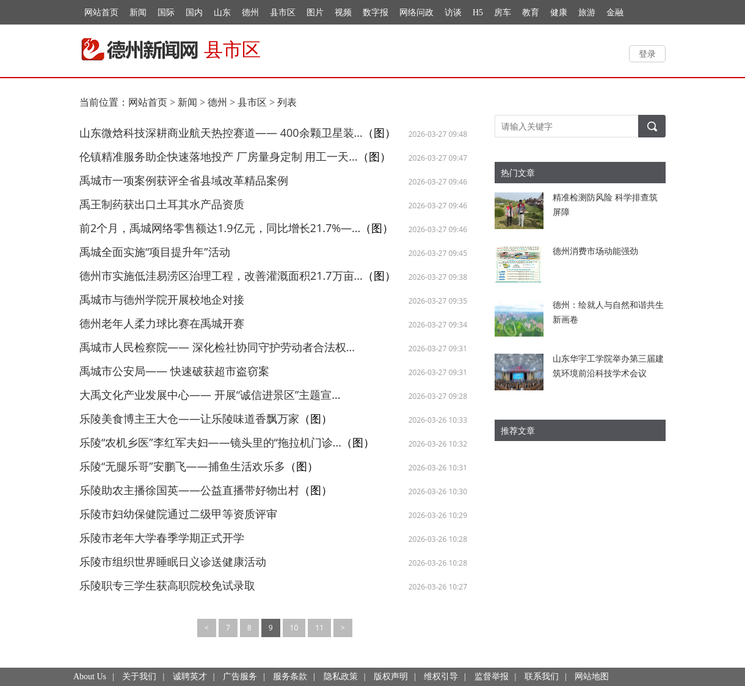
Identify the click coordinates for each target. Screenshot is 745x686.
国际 (166, 12)
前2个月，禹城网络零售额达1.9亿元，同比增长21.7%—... (219, 228)
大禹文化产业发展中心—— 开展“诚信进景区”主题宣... (209, 394)
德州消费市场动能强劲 (595, 251)
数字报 (375, 12)
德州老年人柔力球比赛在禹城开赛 (161, 323)
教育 (530, 12)
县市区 (283, 12)
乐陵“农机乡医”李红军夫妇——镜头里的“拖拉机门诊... (210, 442)
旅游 (586, 12)
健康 (558, 12)
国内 (194, 12)
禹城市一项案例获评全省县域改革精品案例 (183, 180)
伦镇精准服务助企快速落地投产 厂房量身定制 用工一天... (218, 156)
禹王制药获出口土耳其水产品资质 (161, 204)
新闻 (138, 12)
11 (319, 627)
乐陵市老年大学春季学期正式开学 (161, 537)
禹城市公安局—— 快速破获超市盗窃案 (174, 370)
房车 (502, 12)
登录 (647, 53)
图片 (315, 12)
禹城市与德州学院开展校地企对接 (161, 299)
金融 (614, 12)
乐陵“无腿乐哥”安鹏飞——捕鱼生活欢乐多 (182, 466)
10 (294, 627)
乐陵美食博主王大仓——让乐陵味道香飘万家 (189, 418)
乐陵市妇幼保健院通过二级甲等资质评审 (178, 513)
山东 (222, 12)
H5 (478, 12)
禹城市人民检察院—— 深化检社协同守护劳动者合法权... (217, 347)
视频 (343, 12)
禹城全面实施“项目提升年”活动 (154, 251)
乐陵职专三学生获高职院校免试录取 (167, 585)
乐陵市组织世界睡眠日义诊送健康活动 (172, 561)
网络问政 (416, 12)
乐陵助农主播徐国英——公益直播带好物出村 (189, 490)
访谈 (453, 12)
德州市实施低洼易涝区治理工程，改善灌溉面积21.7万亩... (221, 275)
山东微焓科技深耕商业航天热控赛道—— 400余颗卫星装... (221, 132)
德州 (250, 12)
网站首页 (101, 12)
